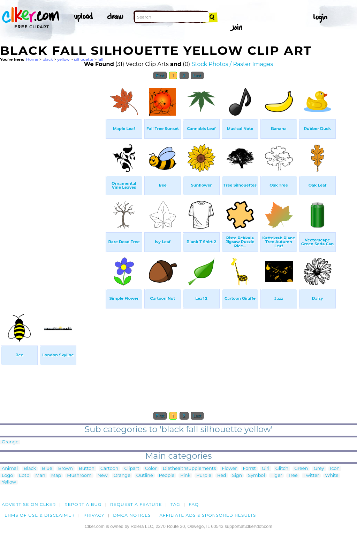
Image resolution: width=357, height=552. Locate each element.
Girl (265, 468)
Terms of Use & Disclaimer (38, 515)
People (167, 475)
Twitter (311, 475)
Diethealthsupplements (189, 468)
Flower (229, 468)
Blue (47, 468)
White (332, 475)
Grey (319, 468)
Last (197, 75)
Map (56, 475)
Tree (293, 475)
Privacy (94, 515)
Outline (144, 475)
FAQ (194, 504)
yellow (63, 59)
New (103, 475)
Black (30, 468)
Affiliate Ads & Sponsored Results (207, 515)
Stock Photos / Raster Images (232, 64)
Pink (185, 475)
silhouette (83, 59)
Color (151, 468)
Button (86, 468)
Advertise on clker (29, 504)
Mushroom (79, 475)
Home (32, 59)
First (160, 75)
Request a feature (136, 504)
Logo (7, 475)
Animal (10, 468)
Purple (203, 475)
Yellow (9, 482)
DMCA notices (132, 515)
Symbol (256, 475)
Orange (10, 442)
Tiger (276, 475)
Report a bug (83, 504)
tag (175, 504)
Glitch (281, 468)
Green (301, 468)
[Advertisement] (52, 188)
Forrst (249, 468)
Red (221, 475)
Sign (237, 475)
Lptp (24, 475)
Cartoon (109, 468)
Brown (65, 468)
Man (40, 475)
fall (100, 59)
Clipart (131, 468)
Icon (335, 468)
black (48, 59)
